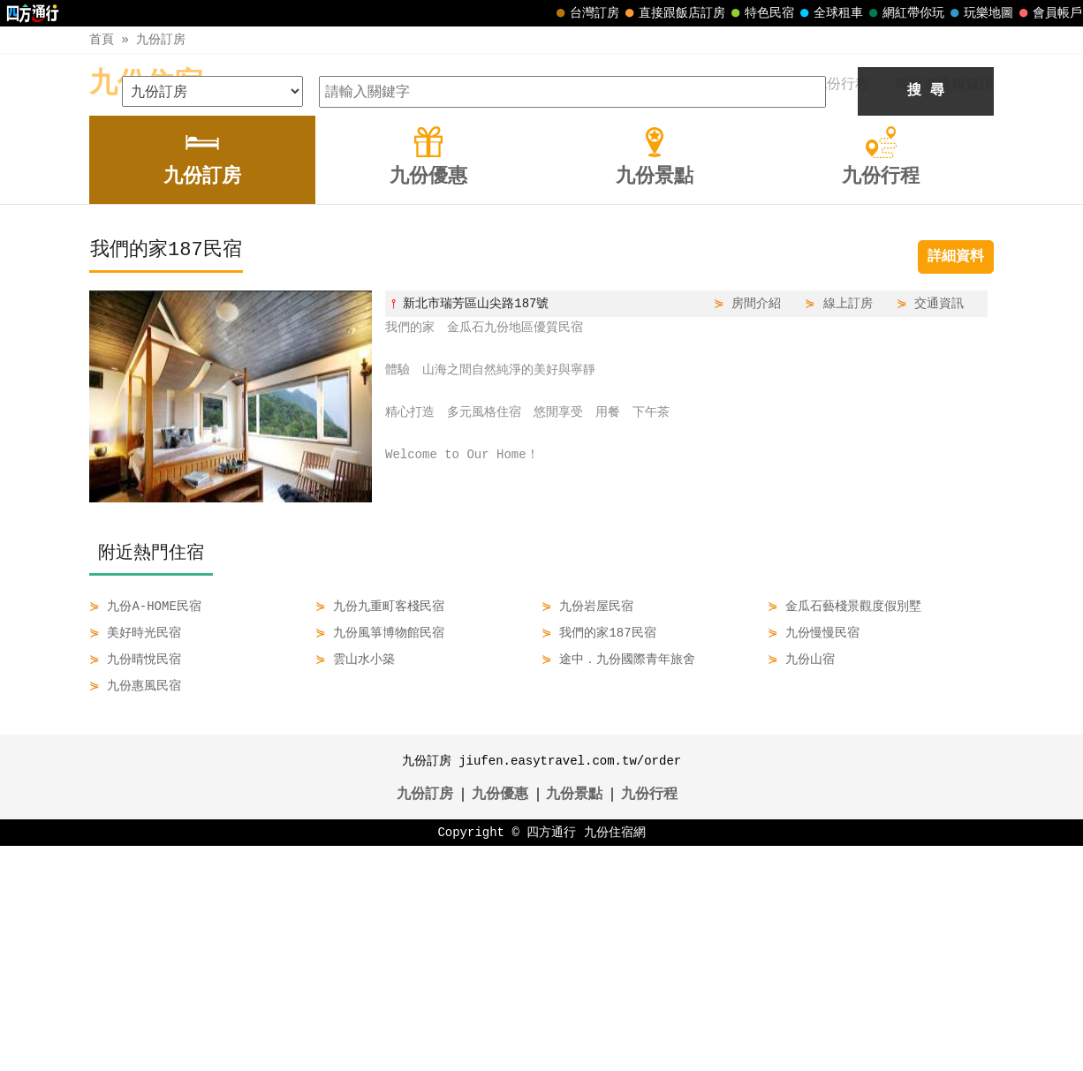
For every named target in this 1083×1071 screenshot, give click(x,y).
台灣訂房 (585, 13)
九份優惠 (500, 1020)
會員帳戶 (1048, 13)
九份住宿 (145, 84)
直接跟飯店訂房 (673, 13)
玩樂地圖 (979, 13)
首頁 (101, 39)
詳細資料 (956, 482)
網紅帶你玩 (904, 13)
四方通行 (551, 1057)
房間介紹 (756, 528)
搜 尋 (925, 316)
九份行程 (649, 1020)
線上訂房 (848, 528)
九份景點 (574, 1020)
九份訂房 (161, 39)
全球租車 (829, 13)
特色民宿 (760, 13)
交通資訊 (939, 528)
